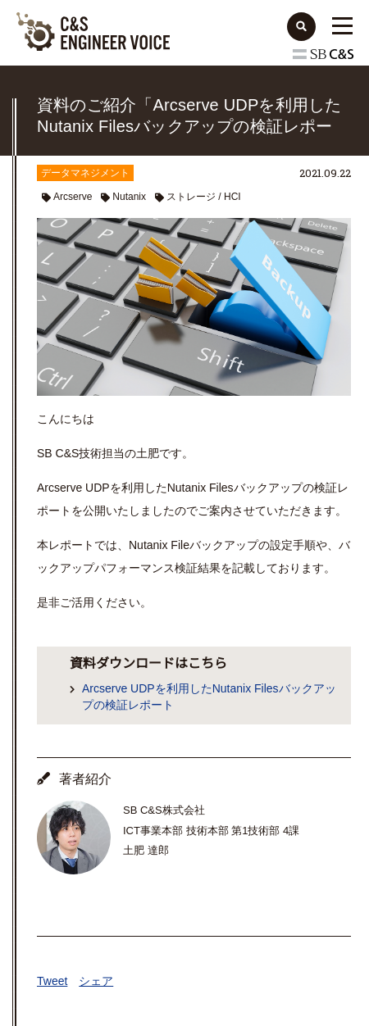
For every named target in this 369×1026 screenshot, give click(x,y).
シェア (96, 980)
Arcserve (72, 196)
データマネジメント (85, 173)
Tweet (52, 980)
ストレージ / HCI (203, 196)
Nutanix (129, 196)
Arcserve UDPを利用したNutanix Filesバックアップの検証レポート (209, 696)
